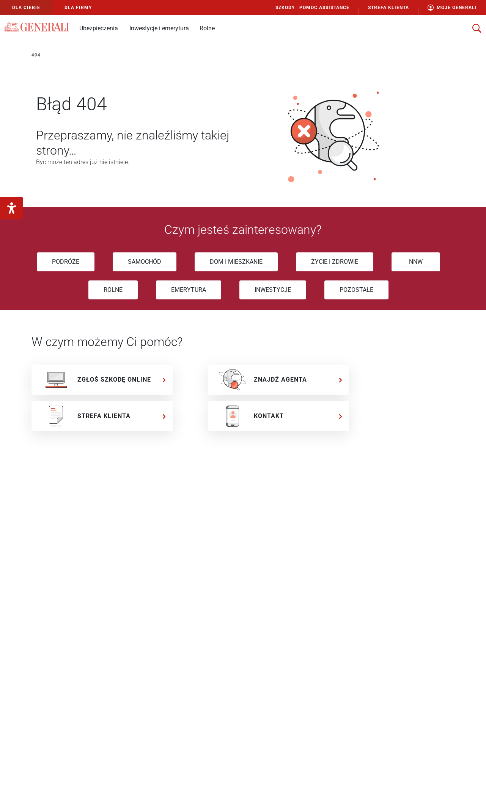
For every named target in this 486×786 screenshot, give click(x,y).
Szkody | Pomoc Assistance (312, 7)
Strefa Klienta (388, 7)
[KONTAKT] (278, 416)
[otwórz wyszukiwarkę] (476, 28)
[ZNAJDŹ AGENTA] (278, 380)
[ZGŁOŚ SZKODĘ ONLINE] (102, 380)
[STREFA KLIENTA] (102, 416)
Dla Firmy (78, 7)
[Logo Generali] (37, 26)
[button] (99, 28)
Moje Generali (452, 8)
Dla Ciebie (26, 7)
